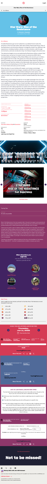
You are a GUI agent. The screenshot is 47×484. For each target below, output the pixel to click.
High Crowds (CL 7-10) (13, 429)
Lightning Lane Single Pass (7, 134)
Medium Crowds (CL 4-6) (33, 426)
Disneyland (27, 32)
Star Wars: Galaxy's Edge (7, 124)
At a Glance (6, 10)
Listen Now (7, 476)
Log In (44, 3)
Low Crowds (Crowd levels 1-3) (16, 426)
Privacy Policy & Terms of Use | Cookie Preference (10, 480)
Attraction (21, 32)
